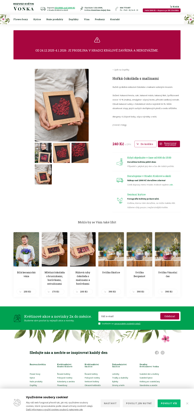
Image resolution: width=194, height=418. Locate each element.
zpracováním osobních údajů (127, 323)
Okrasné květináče (93, 385)
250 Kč (27, 291)
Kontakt (115, 19)
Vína (86, 19)
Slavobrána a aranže (148, 385)
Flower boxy (20, 19)
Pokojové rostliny (64, 377)
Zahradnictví (119, 365)
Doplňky (74, 19)
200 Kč (84, 291)
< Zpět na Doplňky (120, 69)
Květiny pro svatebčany (150, 381)
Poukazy (100, 19)
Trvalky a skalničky (120, 377)
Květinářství (64, 365)
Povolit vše (169, 403)
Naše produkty (54, 19)
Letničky (115, 374)
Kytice (37, 19)
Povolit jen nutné (139, 403)
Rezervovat (170, 144)
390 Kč (112, 291)
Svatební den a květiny (149, 374)
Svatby (149, 365)
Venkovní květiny (92, 381)
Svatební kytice (146, 377)
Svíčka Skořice (111, 272)
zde (171, 184)
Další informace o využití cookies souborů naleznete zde (54, 409)
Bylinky (115, 381)
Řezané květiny (63, 374)
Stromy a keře (118, 385)
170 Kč (55, 291)
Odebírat (169, 316)
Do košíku (147, 144)
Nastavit (110, 403)
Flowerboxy (62, 385)
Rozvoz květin (38, 365)
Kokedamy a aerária (66, 381)
